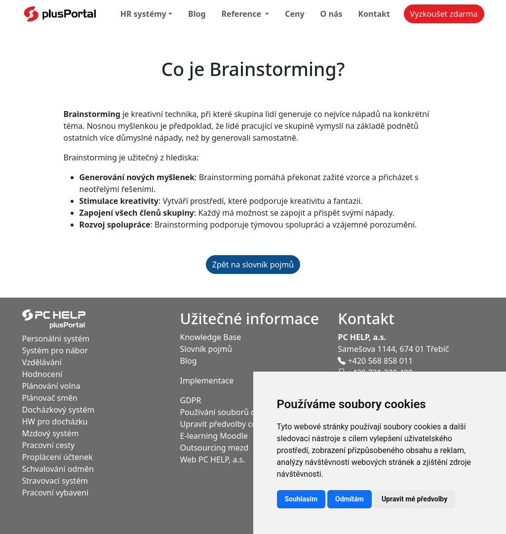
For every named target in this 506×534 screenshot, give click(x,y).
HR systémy (143, 13)
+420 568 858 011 (375, 360)
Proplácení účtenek (57, 457)
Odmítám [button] (349, 499)
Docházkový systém (58, 409)
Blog (197, 13)
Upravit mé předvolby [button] (414, 499)
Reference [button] (243, 13)
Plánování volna (51, 386)
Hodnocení (42, 374)
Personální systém (56, 338)
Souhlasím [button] (301, 499)
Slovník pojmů (206, 348)
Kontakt (373, 13)
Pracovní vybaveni (55, 492)
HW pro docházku (55, 421)
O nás (331, 13)
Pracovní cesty (48, 445)
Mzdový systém (50, 433)
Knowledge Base (210, 337)
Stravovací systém (55, 480)
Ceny (294, 13)
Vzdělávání (42, 362)
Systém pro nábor (55, 350)
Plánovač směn (50, 397)
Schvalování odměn (58, 468)
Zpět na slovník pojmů (253, 264)
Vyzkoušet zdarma (444, 13)
